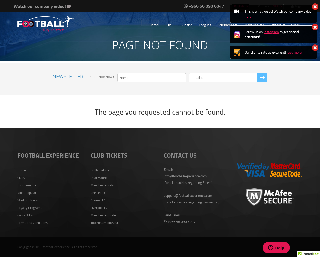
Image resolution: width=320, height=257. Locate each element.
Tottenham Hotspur (104, 222)
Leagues (205, 24)
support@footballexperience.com (188, 195)
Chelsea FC (98, 192)
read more (294, 52)
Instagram (271, 32)
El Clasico (185, 24)
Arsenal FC (98, 200)
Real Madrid (99, 178)
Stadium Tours (28, 200)
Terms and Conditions (33, 222)
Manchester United (104, 215)
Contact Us (25, 215)
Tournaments (228, 24)
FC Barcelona (100, 170)
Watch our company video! (43, 6)
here (248, 16)
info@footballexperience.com (185, 176)
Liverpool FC (99, 208)
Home (154, 24)
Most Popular (27, 192)
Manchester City (102, 185)
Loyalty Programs (30, 208)
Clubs (168, 24)
